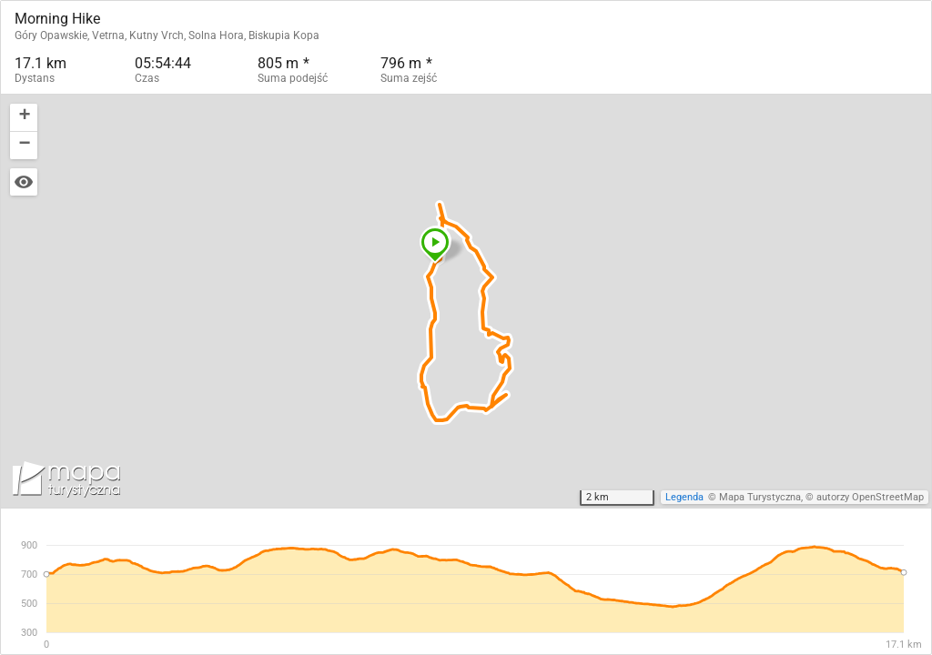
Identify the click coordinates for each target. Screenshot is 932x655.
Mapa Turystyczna (760, 497)
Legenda (684, 497)
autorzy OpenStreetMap (870, 497)
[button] (435, 245)
